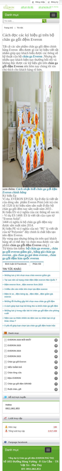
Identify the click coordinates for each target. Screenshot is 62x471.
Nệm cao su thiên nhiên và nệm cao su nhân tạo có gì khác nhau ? (29, 319)
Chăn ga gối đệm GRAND (33, 384)
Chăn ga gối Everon (33, 362)
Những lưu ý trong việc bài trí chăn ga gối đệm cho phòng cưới (31, 312)
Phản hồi (37, 264)
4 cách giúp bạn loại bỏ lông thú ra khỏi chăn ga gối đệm (31, 306)
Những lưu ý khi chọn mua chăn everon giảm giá (27, 275)
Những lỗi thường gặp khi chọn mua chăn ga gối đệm (29, 301)
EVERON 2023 (33, 356)
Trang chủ (8, 28)
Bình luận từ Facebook (16, 264)
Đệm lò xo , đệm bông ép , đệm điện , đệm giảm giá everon (28, 295)
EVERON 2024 (33, 351)
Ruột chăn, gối (33, 389)
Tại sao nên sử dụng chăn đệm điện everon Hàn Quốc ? (30, 280)
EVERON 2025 (33, 345)
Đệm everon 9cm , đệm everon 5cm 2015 (23, 284)
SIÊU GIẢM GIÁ (33, 367)
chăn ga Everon (32, 56)
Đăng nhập (40, 2)
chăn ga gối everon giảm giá (30, 250)
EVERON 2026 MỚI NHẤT (33, 340)
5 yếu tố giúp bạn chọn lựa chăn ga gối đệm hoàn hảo (29, 326)
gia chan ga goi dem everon (30, 255)
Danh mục (12, 14)
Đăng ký (54, 2)
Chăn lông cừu (33, 373)
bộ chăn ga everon (37, 248)
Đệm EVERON (33, 378)
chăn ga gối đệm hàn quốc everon (29, 256)
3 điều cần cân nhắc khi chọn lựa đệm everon (25, 289)
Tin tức (20, 28)
